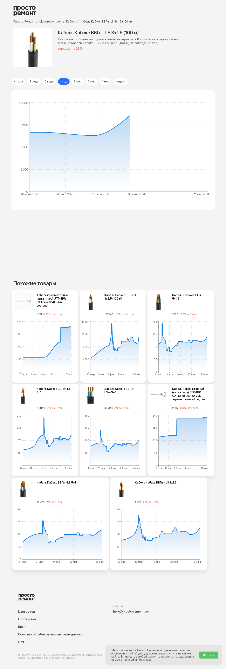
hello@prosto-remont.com (132, 611)
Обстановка (27, 619)
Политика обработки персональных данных (50, 634)
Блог (21, 627)
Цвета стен (26, 612)
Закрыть (208, 655)
